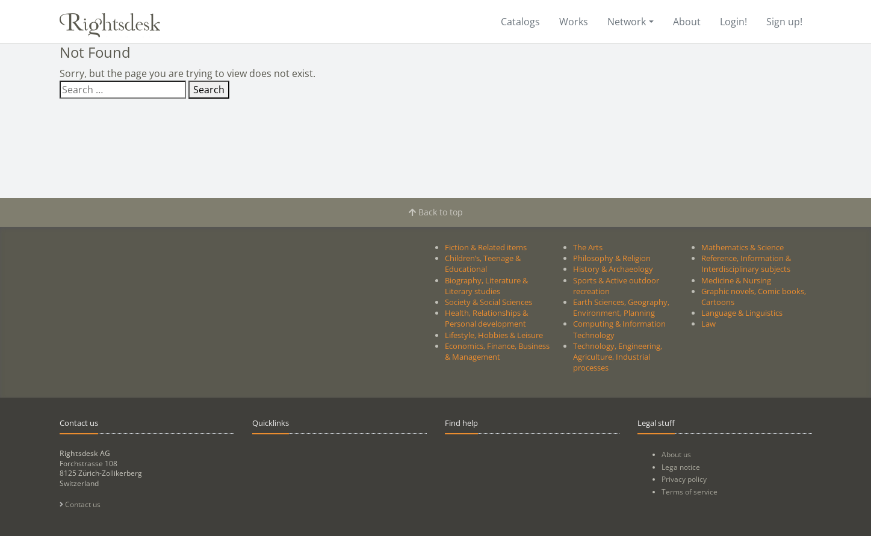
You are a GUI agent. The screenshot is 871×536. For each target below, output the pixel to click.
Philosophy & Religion (612, 258)
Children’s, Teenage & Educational (483, 263)
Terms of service (690, 492)
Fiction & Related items (486, 247)
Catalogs (520, 21)
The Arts (588, 247)
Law (708, 323)
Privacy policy (684, 479)
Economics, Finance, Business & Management (497, 351)
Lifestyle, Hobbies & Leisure (494, 335)
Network (626, 21)
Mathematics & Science (742, 247)
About (687, 21)
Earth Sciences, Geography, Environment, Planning (621, 307)
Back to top (436, 212)
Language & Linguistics (742, 312)
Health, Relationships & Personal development (486, 318)
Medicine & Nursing (736, 280)
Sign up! (784, 21)
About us (676, 454)
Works (573, 21)
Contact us (80, 504)
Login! (733, 21)
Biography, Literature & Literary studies (486, 286)
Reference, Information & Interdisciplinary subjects (746, 263)
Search (209, 89)
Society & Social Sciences (488, 302)
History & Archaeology (613, 268)
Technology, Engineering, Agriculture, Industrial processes (617, 356)
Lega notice (681, 467)
